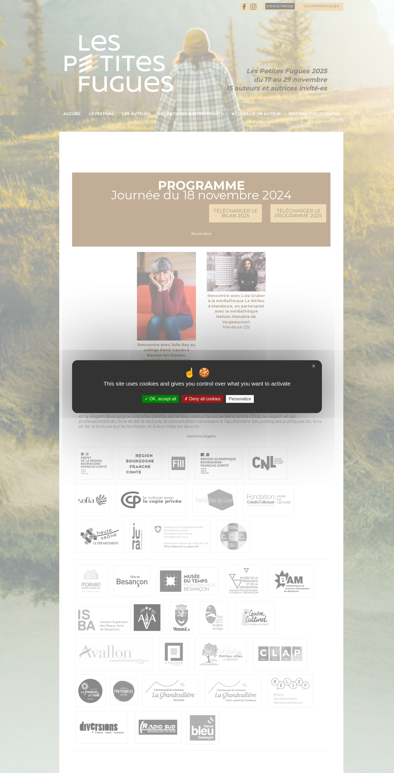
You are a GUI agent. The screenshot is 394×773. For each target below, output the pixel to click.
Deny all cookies (202, 399)
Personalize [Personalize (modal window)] (240, 399)
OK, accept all (160, 399)
